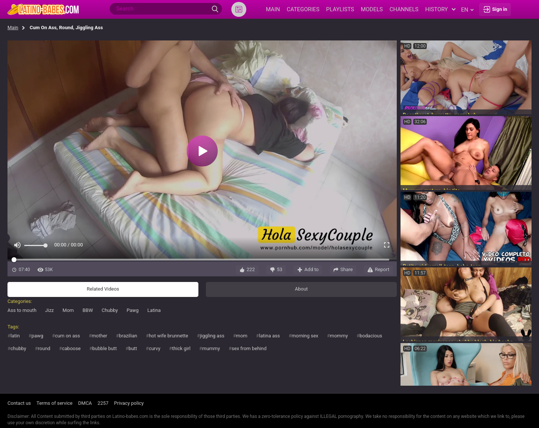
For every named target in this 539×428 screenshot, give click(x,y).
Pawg (132, 310)
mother (99, 336)
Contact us (19, 403)
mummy (211, 348)
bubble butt (104, 348)
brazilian (128, 336)
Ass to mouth (21, 310)
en (467, 9)
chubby (18, 348)
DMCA (85, 403)
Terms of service (55, 403)
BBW (87, 310)
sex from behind (249, 348)
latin (15, 336)
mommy (339, 336)
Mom (68, 310)
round (44, 348)
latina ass (269, 336)
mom (241, 336)
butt (132, 348)
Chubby (109, 310)
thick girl (181, 348)
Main (12, 27)
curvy (154, 348)
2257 (103, 403)
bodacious (371, 336)
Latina (154, 310)
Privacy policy (129, 403)
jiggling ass (212, 336)
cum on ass (67, 336)
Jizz (49, 310)
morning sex (305, 336)
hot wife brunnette (168, 336)
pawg (37, 336)
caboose (71, 348)
